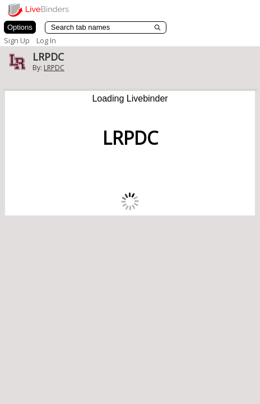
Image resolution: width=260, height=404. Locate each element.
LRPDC (54, 67)
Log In (46, 40)
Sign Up (17, 40)
